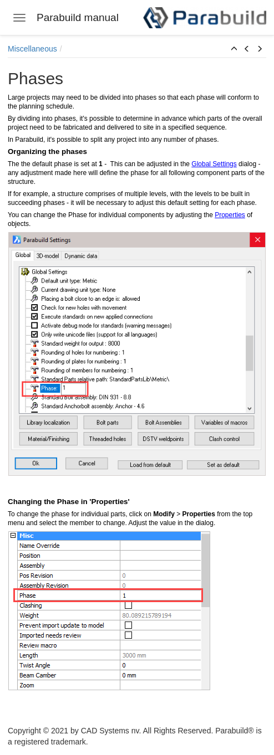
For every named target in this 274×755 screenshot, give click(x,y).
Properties (230, 215)
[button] (234, 49)
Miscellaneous (32, 48)
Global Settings (213, 164)
